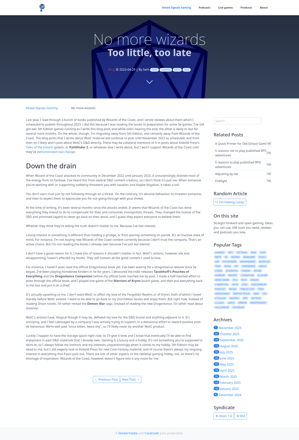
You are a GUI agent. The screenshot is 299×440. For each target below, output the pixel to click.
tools (262, 257)
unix (245, 284)
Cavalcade (152, 433)
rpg (230, 252)
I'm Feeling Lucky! (229, 202)
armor (242, 302)
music (232, 289)
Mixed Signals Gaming (175, 8)
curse (218, 270)
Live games (225, 8)
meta (177, 69)
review (235, 257)
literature (247, 275)
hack (235, 284)
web (256, 293)
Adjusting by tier (227, 174)
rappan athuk (241, 293)
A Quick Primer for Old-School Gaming (242, 144)
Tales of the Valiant (39, 147)
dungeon (232, 270)
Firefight (221, 181)
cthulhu (220, 298)
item (260, 289)
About (264, 8)
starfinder (248, 266)
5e (226, 257)
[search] (237, 121)
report (232, 275)
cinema (245, 270)
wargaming (222, 293)
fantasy (234, 298)
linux (231, 302)
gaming (165, 69)
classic (219, 302)
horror (220, 275)
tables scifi (247, 289)
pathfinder (229, 261)
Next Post (131, 379)
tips (245, 298)
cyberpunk (221, 284)
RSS (240, 416)
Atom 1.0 (223, 416)
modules (264, 261)
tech (244, 280)
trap (154, 69)
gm (217, 261)
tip (236, 266)
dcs (235, 280)
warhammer (247, 261)
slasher (262, 275)
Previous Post (106, 379)
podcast (220, 289)
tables (254, 280)
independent (258, 302)
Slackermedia (127, 433)
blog (227, 266)
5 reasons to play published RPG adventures (238, 164)
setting (256, 298)
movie (257, 270)
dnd (186, 69)
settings (242, 252)
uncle (262, 266)
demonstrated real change (56, 152)
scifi (262, 252)
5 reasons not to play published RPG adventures (241, 153)
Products (246, 8)
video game (222, 280)
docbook (238, 307)
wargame (249, 257)
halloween (222, 307)
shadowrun (258, 284)
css (265, 293)
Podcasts (204, 8)
